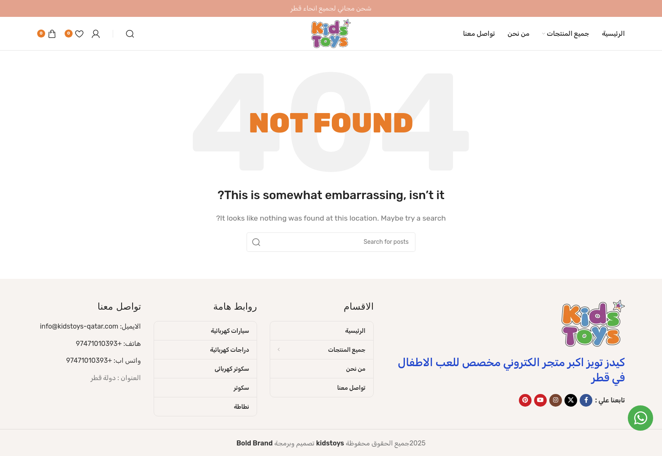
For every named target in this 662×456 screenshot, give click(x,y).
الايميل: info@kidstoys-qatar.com (90, 326)
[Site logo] (331, 33)
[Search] (130, 33)
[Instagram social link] (555, 400)
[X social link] (570, 400)
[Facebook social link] (586, 400)
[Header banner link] (331, 8)
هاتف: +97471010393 (108, 344)
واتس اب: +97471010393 (103, 360)
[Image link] (593, 322)
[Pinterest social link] (525, 400)
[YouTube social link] (540, 400)
